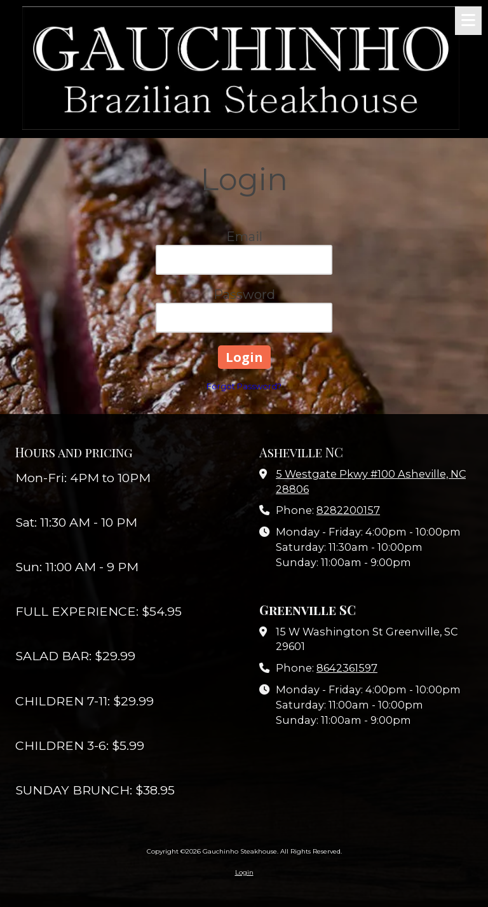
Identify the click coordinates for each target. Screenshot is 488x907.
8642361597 (346, 667)
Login (244, 872)
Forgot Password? (244, 386)
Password (244, 294)
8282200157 (348, 510)
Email (244, 236)
